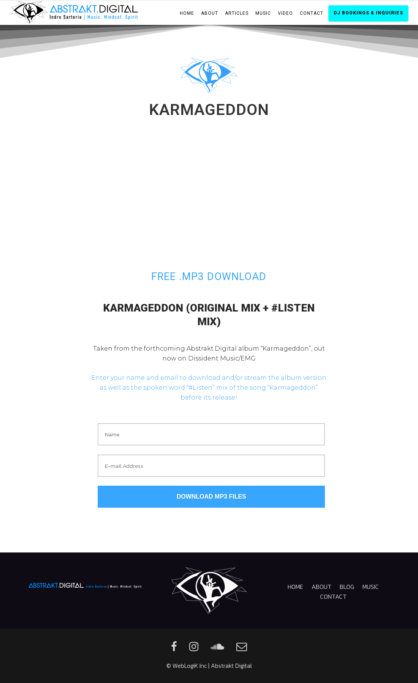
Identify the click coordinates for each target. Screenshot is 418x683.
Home (295, 586)
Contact (333, 596)
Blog (347, 586)
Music (371, 586)
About (321, 586)
